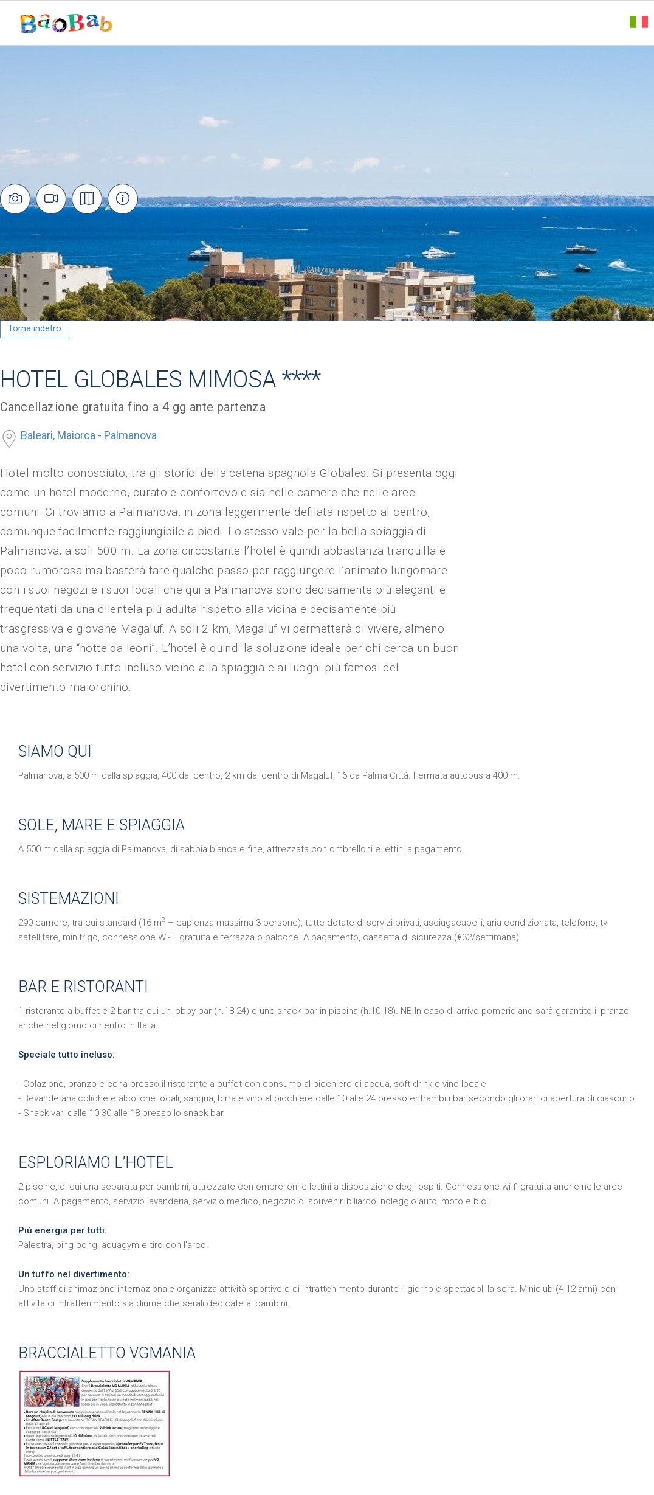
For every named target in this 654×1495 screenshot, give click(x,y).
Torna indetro (34, 328)
